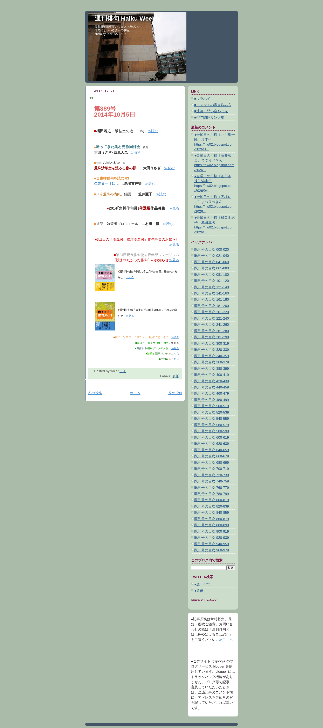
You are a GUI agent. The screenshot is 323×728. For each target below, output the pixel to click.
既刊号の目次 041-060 (211, 262)
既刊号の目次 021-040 (211, 256)
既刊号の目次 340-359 (211, 356)
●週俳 (198, 591)
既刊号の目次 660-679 (211, 456)
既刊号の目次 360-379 (211, 362)
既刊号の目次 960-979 (211, 550)
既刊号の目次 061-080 (211, 268)
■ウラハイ (202, 99)
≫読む (153, 131)
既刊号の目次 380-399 (211, 369)
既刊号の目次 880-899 (211, 525)
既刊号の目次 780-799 (211, 494)
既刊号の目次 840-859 (211, 513)
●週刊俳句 (202, 584)
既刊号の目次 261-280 (211, 331)
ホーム (135, 393)
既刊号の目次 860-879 (211, 519)
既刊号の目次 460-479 (211, 393)
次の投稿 (95, 393)
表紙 (175, 376)
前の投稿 (175, 393)
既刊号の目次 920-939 (211, 538)
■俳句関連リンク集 (209, 117)
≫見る (174, 208)
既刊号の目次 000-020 (211, 250)
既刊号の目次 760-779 (211, 488)
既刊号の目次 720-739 (211, 475)
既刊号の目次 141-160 (211, 293)
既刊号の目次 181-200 (211, 306)
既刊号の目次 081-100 (211, 275)
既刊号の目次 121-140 (211, 287)
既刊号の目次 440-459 (211, 387)
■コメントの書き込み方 (212, 105)
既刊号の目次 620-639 (211, 444)
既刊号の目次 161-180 (211, 299)
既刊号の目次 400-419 (211, 375)
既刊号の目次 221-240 (211, 318)
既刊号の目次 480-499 (211, 400)
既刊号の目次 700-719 (211, 469)
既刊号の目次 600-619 (211, 437)
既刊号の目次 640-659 (211, 450)
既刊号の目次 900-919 (211, 531)
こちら (175, 353)
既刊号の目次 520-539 (211, 412)
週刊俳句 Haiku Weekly (128, 18)
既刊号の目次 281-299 (211, 337)
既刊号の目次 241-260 (211, 325)
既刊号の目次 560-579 (211, 425)
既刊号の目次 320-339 (211, 350)
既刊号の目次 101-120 (211, 281)
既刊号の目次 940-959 (211, 544)
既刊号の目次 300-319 (211, 343)
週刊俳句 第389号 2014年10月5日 (123, 98)
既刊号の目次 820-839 (211, 506)
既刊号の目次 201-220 (211, 312)
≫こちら (226, 640)
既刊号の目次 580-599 (211, 431)
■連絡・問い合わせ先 (211, 111)
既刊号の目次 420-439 (211, 381)
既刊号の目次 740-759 (211, 481)
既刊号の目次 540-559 (211, 419)
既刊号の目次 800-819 (211, 500)
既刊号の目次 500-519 (211, 406)
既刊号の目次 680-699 (211, 463)
